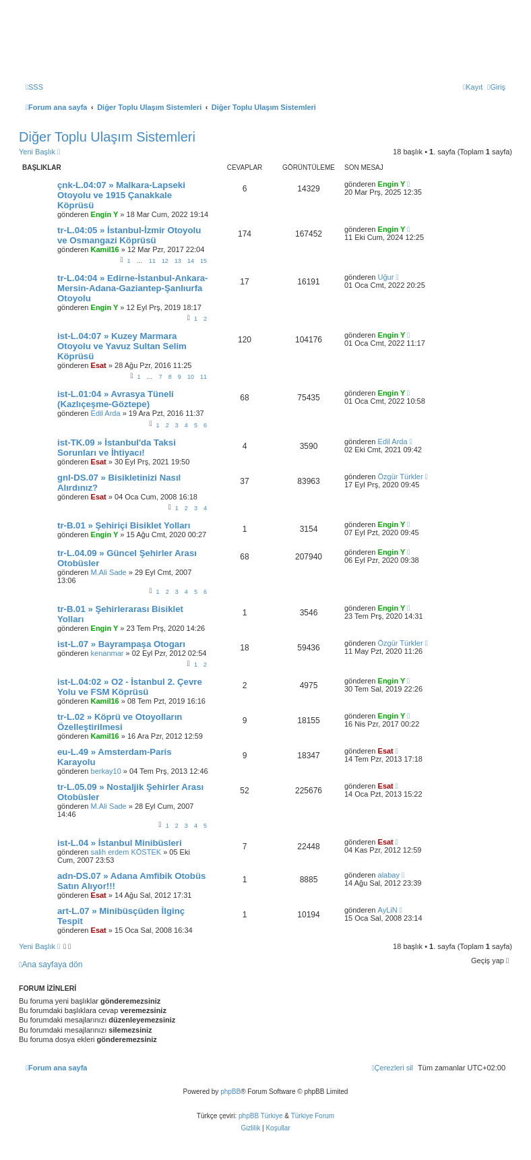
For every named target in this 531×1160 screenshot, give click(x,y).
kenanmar (107, 653)
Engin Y (105, 214)
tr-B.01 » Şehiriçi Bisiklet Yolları (123, 525)
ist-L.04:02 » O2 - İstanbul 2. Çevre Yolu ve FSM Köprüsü (129, 687)
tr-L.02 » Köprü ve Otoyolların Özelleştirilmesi (119, 722)
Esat (98, 365)
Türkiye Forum (312, 1116)
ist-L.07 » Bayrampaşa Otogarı (121, 644)
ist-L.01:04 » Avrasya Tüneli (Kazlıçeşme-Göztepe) (115, 399)
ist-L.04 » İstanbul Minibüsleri (119, 843)
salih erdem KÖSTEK (126, 852)
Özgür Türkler (400, 476)
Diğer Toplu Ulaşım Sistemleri (107, 136)
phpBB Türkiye (260, 1116)
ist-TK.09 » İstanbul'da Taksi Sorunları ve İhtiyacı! (116, 447)
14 (190, 260)
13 (178, 260)
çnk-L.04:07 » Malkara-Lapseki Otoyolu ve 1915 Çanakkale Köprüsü (121, 195)
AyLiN (388, 910)
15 (203, 260)
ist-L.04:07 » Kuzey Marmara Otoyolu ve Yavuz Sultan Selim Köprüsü (122, 346)
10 (190, 376)
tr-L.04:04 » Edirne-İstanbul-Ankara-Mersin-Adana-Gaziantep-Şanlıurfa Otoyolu (132, 288)
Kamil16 (105, 249)
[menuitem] (34, 87)
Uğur (386, 277)
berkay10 (106, 771)
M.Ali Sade (109, 572)
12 (165, 260)
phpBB (230, 1091)
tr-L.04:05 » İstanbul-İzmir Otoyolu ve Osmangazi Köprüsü (129, 235)
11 (152, 260)
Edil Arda (106, 413)
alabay (389, 875)
